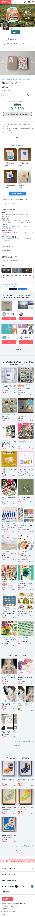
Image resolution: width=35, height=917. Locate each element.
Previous (3, 63)
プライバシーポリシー (15, 906)
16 (24, 314)
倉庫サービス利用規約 (19, 903)
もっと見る (17, 351)
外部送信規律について (7, 908)
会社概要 (3, 903)
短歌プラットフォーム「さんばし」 (11, 315)
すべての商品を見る (17, 193)
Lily (8, 337)
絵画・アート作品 (6, 79)
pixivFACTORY (5, 238)
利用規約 (9, 903)
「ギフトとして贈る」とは (11, 203)
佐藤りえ (13, 28)
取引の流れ (6, 246)
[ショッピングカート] (29, 2)
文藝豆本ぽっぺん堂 (17, 145)
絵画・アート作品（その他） (23, 79)
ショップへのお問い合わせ (9, 260)
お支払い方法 (7, 250)
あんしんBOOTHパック (7, 226)
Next (32, 63)
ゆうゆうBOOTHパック (20, 226)
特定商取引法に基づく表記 (9, 257)
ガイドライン (4, 906)
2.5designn (27, 337)
